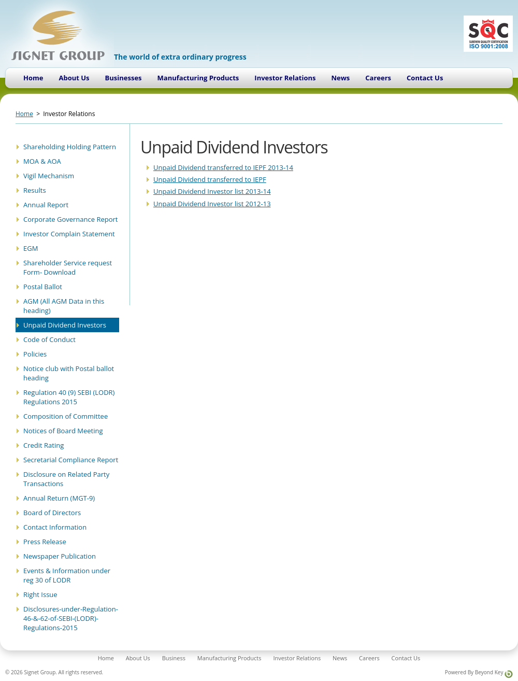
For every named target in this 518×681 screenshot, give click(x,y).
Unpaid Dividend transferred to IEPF (209, 179)
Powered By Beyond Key (479, 673)
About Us (74, 77)
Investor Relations (284, 77)
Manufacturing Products (198, 77)
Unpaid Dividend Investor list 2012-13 (212, 203)
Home (33, 77)
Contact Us (425, 77)
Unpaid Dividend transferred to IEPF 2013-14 (223, 167)
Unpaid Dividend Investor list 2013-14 (212, 191)
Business (173, 658)
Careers (378, 77)
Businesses (123, 77)
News (340, 77)
